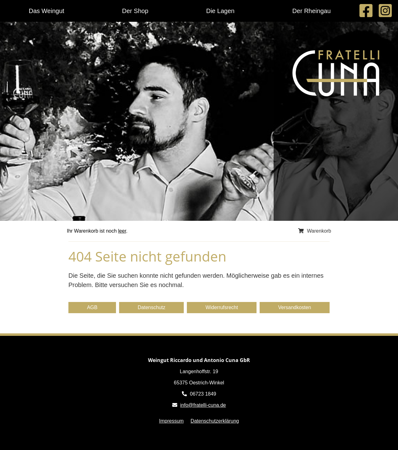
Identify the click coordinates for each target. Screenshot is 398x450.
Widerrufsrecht (222, 307)
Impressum (171, 421)
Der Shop (135, 10)
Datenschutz (151, 307)
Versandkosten (294, 307)
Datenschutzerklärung (215, 421)
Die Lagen (220, 10)
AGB (92, 307)
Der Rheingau (311, 10)
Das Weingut (46, 10)
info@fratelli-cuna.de (203, 405)
